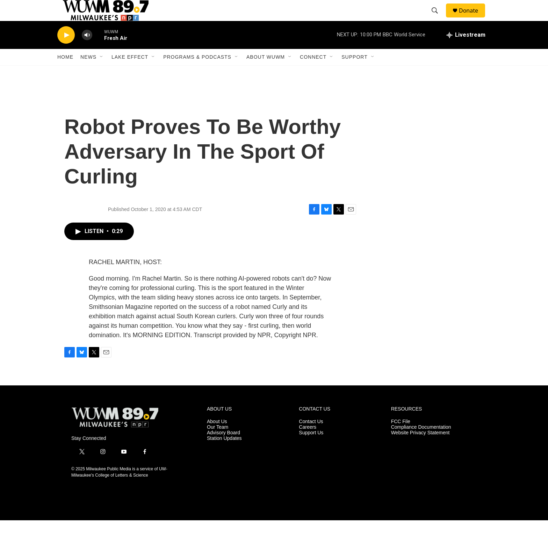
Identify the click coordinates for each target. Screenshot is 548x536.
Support (354, 72)
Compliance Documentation (421, 443)
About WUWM (265, 72)
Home (65, 72)
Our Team (217, 443)
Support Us (311, 448)
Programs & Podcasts (197, 72)
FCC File (400, 437)
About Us (217, 437)
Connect (313, 72)
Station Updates (224, 454)
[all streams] (466, 51)
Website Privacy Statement (420, 448)
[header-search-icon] (438, 18)
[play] (66, 51)
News (88, 72)
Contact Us (311, 437)
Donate (473, 18)
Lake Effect (129, 72)
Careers (307, 443)
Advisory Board (223, 448)
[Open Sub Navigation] (101, 72)
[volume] (87, 51)
